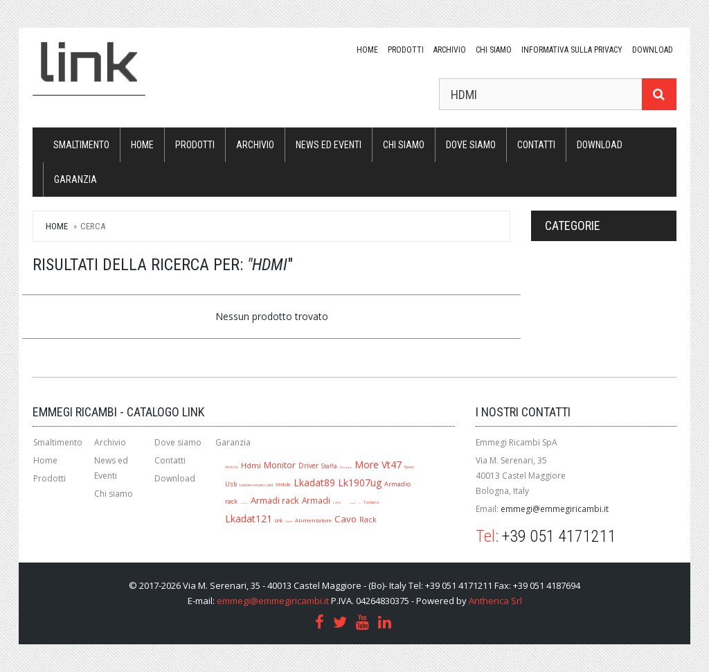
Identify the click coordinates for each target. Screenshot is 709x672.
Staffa (329, 466)
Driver (308, 465)
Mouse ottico (244, 503)
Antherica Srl (495, 600)
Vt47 (392, 464)
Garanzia (75, 179)
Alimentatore (313, 520)
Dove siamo (471, 144)
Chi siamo (494, 50)
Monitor (280, 465)
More (366, 464)
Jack (359, 503)
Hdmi (251, 465)
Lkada (288, 521)
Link (278, 520)
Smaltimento (81, 144)
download (652, 50)
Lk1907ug (360, 482)
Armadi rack (275, 500)
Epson (409, 467)
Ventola (231, 467)
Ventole (283, 484)
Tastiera (371, 502)
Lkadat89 (314, 482)
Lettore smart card (256, 485)
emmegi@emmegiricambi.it (555, 509)
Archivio (449, 50)
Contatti (536, 144)
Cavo (345, 519)
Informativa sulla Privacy (571, 50)
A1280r (345, 503)
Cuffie (337, 502)
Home (367, 50)
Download (174, 478)
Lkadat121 (248, 518)
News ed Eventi (328, 144)
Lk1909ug (352, 503)
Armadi (316, 500)
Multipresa (346, 467)
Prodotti (406, 50)
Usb (231, 483)
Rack (368, 519)
